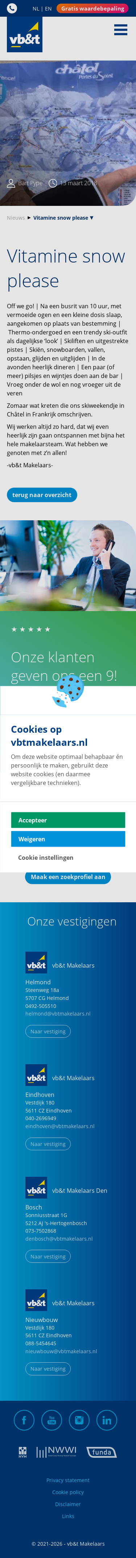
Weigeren (31, 839)
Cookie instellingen (46, 857)
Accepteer (32, 820)
